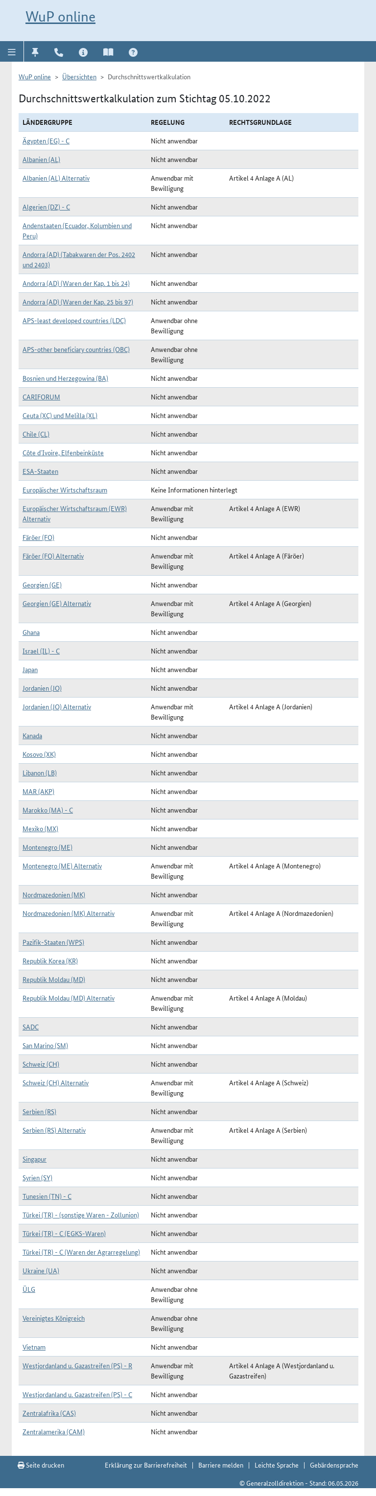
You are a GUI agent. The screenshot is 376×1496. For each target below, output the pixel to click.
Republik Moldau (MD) (54, 979)
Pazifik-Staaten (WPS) (53, 942)
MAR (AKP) (38, 791)
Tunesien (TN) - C (47, 1196)
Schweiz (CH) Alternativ (56, 1082)
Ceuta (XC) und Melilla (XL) (60, 415)
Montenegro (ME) (47, 847)
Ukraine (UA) (41, 1270)
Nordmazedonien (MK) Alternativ (69, 913)
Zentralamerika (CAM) (54, 1431)
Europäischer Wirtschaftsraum (65, 489)
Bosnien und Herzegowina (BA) (65, 378)
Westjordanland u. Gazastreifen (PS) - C (77, 1394)
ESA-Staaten (40, 471)
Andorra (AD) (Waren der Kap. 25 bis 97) (78, 301)
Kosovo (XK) (39, 754)
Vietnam (34, 1347)
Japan (30, 669)
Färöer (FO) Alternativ (53, 556)
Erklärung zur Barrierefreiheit (146, 1465)
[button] (12, 51)
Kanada (32, 735)
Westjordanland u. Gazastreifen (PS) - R (77, 1365)
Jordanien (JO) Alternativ (57, 706)
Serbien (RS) (39, 1111)
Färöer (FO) (38, 537)
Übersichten (79, 76)
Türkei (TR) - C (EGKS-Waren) (64, 1233)
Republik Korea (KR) (50, 960)
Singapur (35, 1159)
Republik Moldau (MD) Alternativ (69, 998)
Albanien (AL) (41, 159)
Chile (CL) (36, 434)
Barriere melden (220, 1465)
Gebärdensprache (334, 1465)
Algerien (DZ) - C (46, 206)
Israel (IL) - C (41, 650)
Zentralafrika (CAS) (49, 1413)
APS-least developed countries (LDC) (74, 320)
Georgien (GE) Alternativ (57, 603)
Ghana (31, 632)
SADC (31, 1026)
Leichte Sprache (277, 1465)
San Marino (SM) (45, 1045)
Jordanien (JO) (42, 688)
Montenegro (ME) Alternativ (62, 865)
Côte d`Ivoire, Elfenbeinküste (63, 452)
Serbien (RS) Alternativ (54, 1130)
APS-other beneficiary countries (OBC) (76, 349)
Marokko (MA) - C (48, 810)
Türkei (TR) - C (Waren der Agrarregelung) (81, 1252)
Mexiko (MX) (40, 828)
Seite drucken (41, 1465)
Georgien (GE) (42, 584)
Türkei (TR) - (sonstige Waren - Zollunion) (81, 1214)
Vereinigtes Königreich (54, 1318)
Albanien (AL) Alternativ (56, 178)
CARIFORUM (41, 396)
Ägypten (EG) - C (46, 140)
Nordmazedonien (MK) (54, 894)
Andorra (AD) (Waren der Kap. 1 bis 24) (76, 283)
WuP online (60, 16)
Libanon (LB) (40, 772)
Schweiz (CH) (41, 1064)
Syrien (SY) (37, 1177)
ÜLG (29, 1289)
